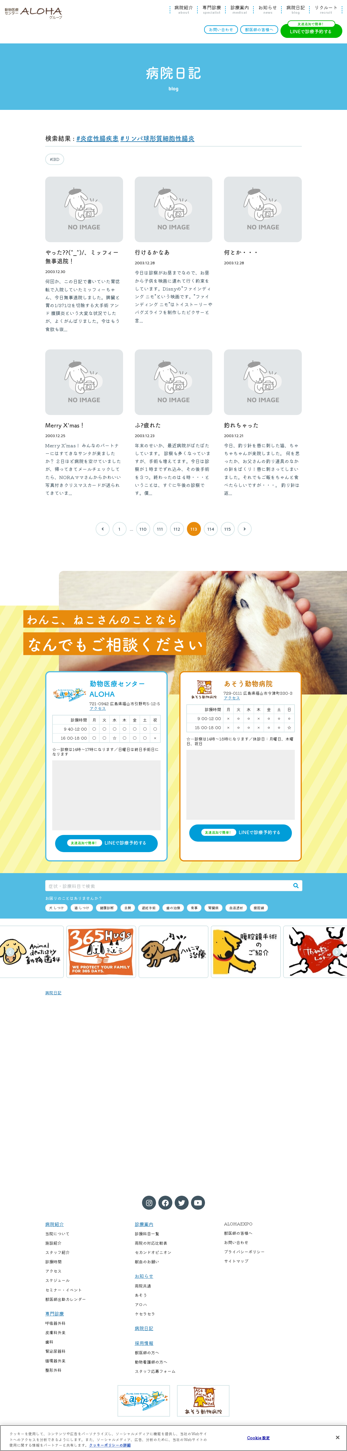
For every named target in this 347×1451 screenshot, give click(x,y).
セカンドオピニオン (153, 1252)
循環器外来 (55, 1361)
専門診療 (211, 10)
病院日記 (295, 10)
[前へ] (102, 529)
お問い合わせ (221, 29)
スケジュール (57, 1280)
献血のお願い (147, 1261)
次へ (336, 952)
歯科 (49, 1342)
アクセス (98, 708)
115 (227, 529)
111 (160, 529)
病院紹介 (183, 10)
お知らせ (267, 10)
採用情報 (144, 1342)
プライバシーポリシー (244, 1252)
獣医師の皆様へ (259, 29)
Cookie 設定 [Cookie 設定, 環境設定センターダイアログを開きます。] (258, 1437)
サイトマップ (236, 1261)
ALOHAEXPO (238, 1224)
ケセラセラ (145, 1314)
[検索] (296, 885)
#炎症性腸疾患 (97, 138)
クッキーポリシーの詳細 (110, 1445)
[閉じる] (337, 1437)
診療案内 (239, 10)
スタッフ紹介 (57, 1252)
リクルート (326, 10)
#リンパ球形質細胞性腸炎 (157, 138)
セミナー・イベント (63, 1290)
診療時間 (53, 1261)
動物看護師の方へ (151, 1362)
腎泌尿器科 (55, 1351)
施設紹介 (53, 1243)
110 (143, 529)
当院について (57, 1234)
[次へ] (244, 529)
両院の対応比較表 (151, 1243)
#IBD (54, 159)
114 (210, 529)
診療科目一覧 (147, 1234)
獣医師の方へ (147, 1352)
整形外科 (53, 1370)
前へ (10, 952)
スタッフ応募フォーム (155, 1371)
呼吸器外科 (55, 1323)
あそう (141, 1295)
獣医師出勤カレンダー (65, 1299)
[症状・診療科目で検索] (167, 885)
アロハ (141, 1304)
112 (177, 529)
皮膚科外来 (55, 1332)
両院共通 (143, 1286)
